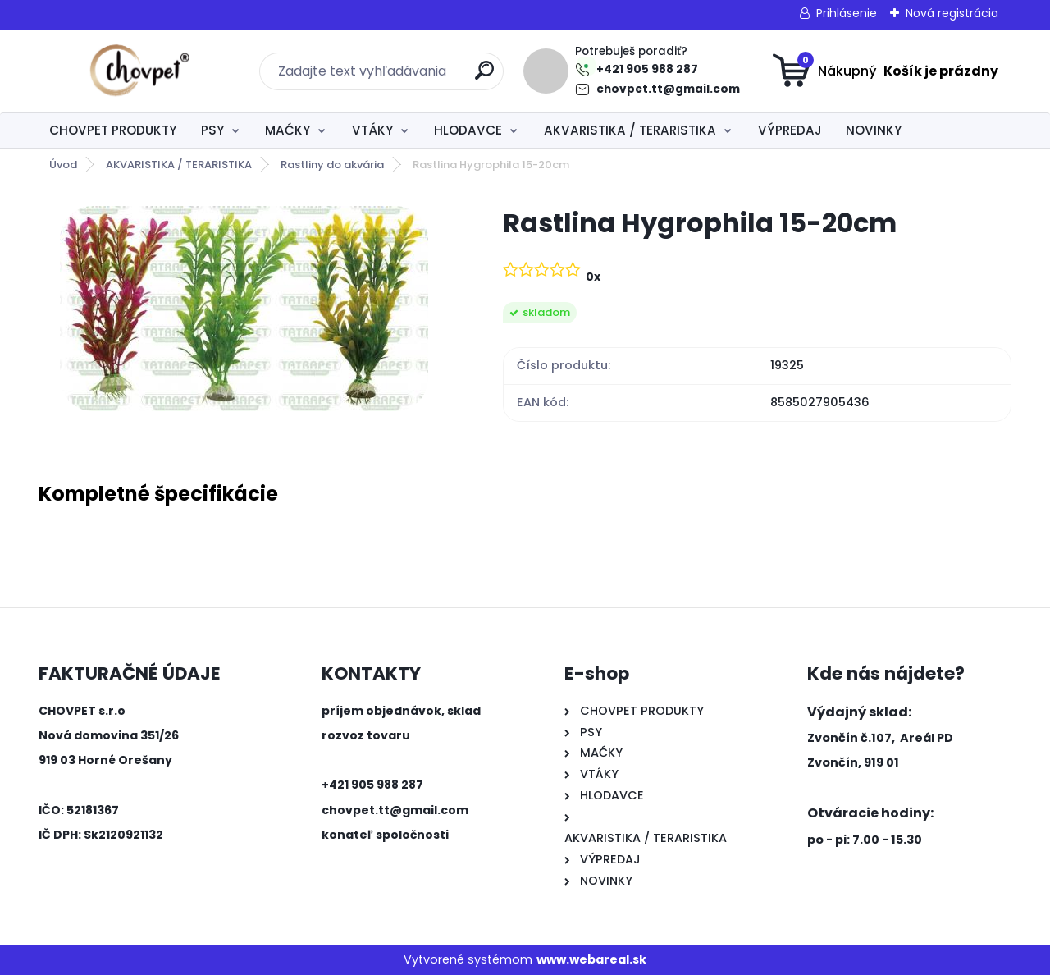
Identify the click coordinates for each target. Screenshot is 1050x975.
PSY (212, 130)
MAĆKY (287, 130)
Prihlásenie (846, 13)
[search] (484, 77)
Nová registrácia (952, 13)
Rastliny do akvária (332, 164)
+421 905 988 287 (647, 69)
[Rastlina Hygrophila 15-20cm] (244, 308)
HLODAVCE (468, 130)
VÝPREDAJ (790, 130)
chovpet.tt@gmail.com (668, 89)
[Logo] (139, 71)
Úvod (63, 164)
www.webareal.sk (591, 959)
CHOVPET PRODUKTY (112, 130)
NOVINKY (874, 130)
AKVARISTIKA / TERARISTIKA (630, 130)
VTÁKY (372, 130)
